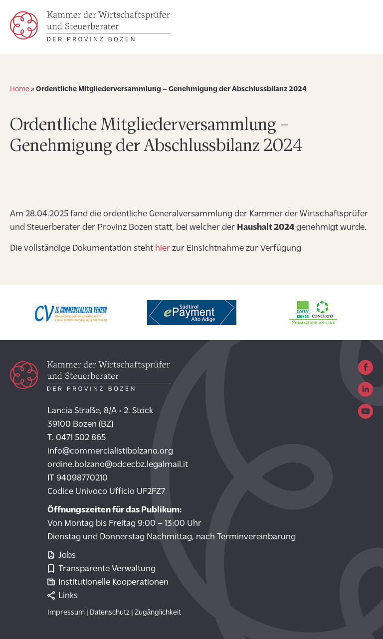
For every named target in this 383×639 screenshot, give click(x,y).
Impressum (66, 613)
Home (19, 89)
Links (62, 596)
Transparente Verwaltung (101, 569)
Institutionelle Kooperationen (108, 582)
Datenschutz (110, 613)
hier (163, 248)
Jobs (61, 555)
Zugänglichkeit (158, 613)
